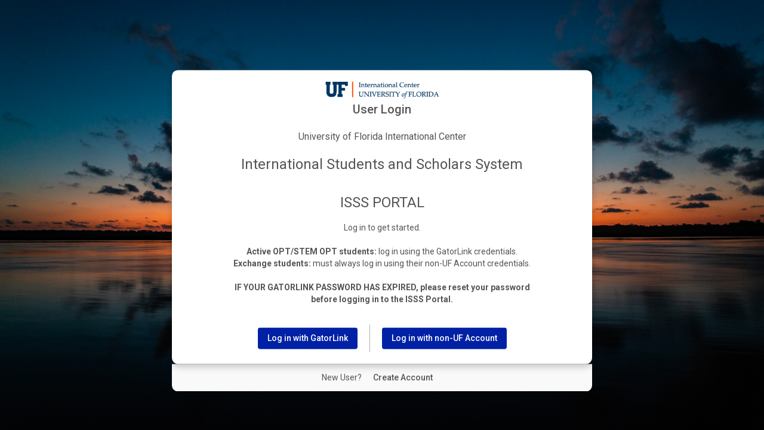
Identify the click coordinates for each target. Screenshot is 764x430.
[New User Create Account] (402, 378)
